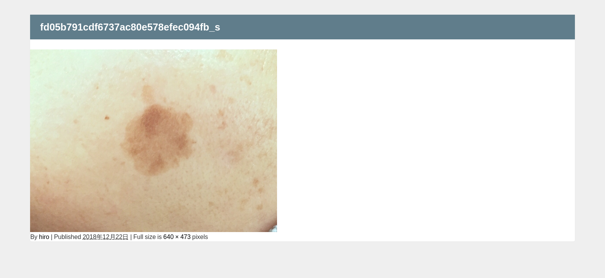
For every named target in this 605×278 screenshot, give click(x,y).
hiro (44, 237)
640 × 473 (177, 237)
